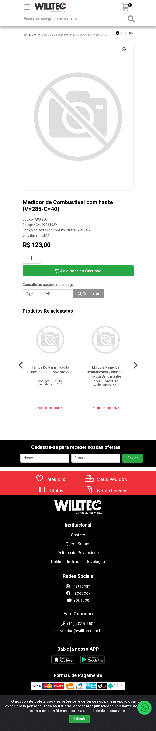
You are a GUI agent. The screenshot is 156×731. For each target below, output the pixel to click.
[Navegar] (20, 365)
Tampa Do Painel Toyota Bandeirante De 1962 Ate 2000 (50, 369)
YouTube (78, 600)
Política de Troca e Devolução (78, 561)
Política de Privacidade (78, 552)
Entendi (79, 723)
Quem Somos (78, 544)
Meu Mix (50, 479)
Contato (78, 535)
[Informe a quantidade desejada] (32, 258)
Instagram (78, 586)
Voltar (124, 33)
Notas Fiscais (105, 491)
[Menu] (27, 7)
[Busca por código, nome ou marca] (73, 19)
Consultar (88, 294)
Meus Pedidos (106, 479)
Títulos (50, 491)
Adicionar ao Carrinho (78, 270)
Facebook (78, 593)
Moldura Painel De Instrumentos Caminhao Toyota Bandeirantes (106, 371)
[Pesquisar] (131, 19)
